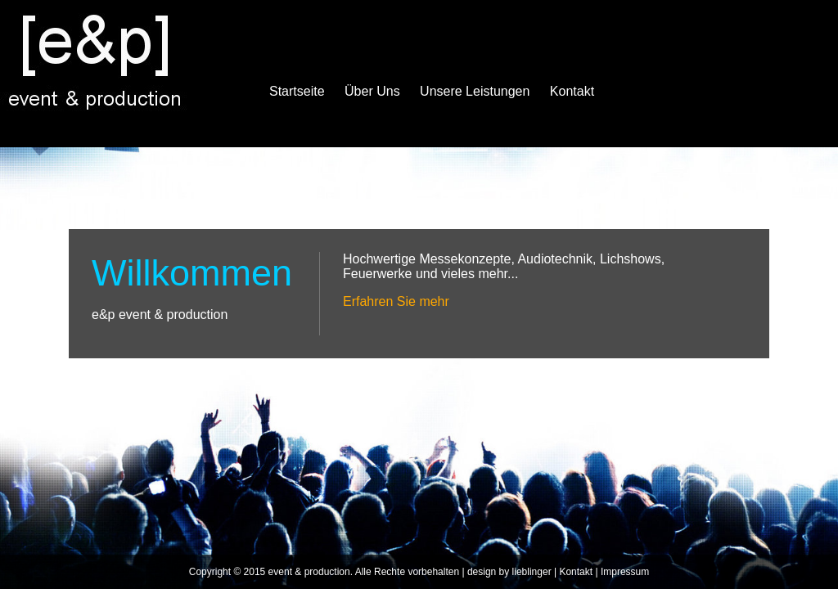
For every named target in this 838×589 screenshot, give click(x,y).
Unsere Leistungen (474, 91)
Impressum (625, 572)
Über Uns (372, 91)
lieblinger (532, 572)
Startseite (297, 91)
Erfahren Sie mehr (396, 301)
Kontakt (572, 91)
